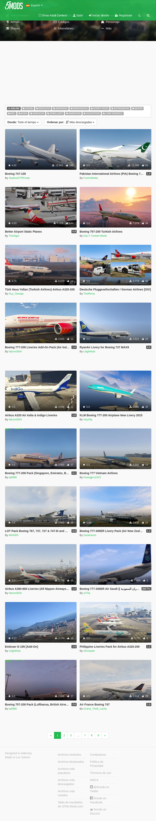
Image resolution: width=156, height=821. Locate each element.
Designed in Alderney (18, 753)
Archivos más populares (66, 771)
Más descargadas (70, 122)
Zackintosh (89, 535)
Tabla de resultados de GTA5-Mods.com (70, 804)
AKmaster (89, 650)
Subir (78, 15)
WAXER (13, 535)
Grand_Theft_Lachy (95, 708)
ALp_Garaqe (16, 293)
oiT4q (86, 592)
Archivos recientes (69, 754)
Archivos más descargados (66, 782)
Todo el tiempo (23, 122)
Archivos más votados (66, 793)
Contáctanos (98, 754)
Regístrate (123, 15)
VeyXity (87, 419)
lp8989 (13, 477)
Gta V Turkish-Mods (95, 235)
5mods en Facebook (98, 800)
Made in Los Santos (17, 757)
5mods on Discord (98, 811)
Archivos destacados (71, 761)
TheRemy (89, 293)
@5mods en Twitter (99, 789)
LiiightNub (89, 351)
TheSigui (14, 235)
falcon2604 (15, 351)
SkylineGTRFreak (19, 177)
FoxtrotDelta (90, 177)
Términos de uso (100, 773)
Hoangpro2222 (92, 477)
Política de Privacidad (96, 763)
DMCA (94, 780)
